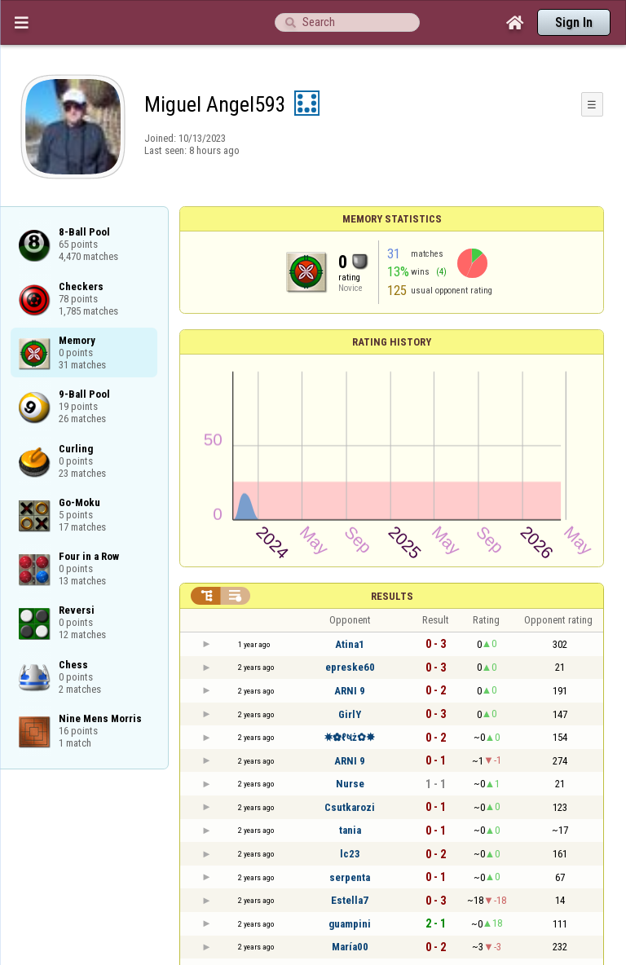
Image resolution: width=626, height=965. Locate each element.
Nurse (350, 784)
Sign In (574, 22)
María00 (350, 947)
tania (350, 830)
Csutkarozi (349, 807)
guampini (349, 924)
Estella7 (349, 900)
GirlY (349, 714)
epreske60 (350, 667)
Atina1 (349, 644)
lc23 (350, 854)
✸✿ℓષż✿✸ (349, 737)
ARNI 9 (349, 691)
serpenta (349, 877)
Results (392, 596)
